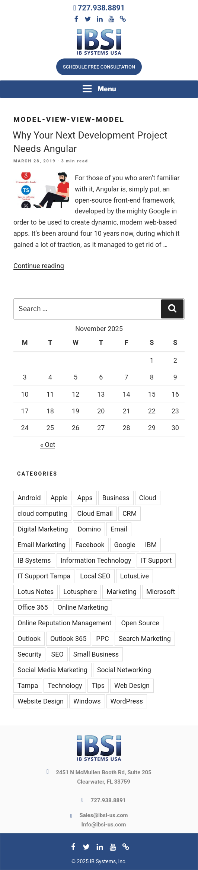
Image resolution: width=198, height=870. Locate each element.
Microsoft (160, 592)
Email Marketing (41, 545)
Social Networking (124, 670)
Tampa (27, 685)
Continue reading (38, 266)
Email (119, 529)
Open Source (140, 623)
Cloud (147, 498)
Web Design (132, 685)
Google (124, 545)
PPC (102, 638)
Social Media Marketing (52, 670)
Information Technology (96, 560)
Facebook (89, 545)
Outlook (29, 638)
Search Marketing (145, 638)
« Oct (47, 444)
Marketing (121, 592)
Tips (98, 685)
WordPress (127, 701)
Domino (89, 529)
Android (29, 498)
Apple (59, 498)
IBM (151, 545)
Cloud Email (94, 513)
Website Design (40, 701)
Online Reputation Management (64, 623)
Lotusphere (80, 592)
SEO (57, 654)
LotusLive (134, 576)
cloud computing (42, 513)
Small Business (96, 654)
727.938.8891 (101, 7)
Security (29, 654)
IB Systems (34, 560)
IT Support (156, 560)
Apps (84, 498)
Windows (87, 701)
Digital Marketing (42, 529)
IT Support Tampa (43, 576)
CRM (129, 513)
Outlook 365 (68, 638)
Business (116, 498)
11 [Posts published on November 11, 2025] (50, 394)
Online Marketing (83, 607)
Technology (65, 685)
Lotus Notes (35, 592)
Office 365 (32, 607)
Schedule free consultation (99, 67)
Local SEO (95, 576)
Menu (99, 88)
